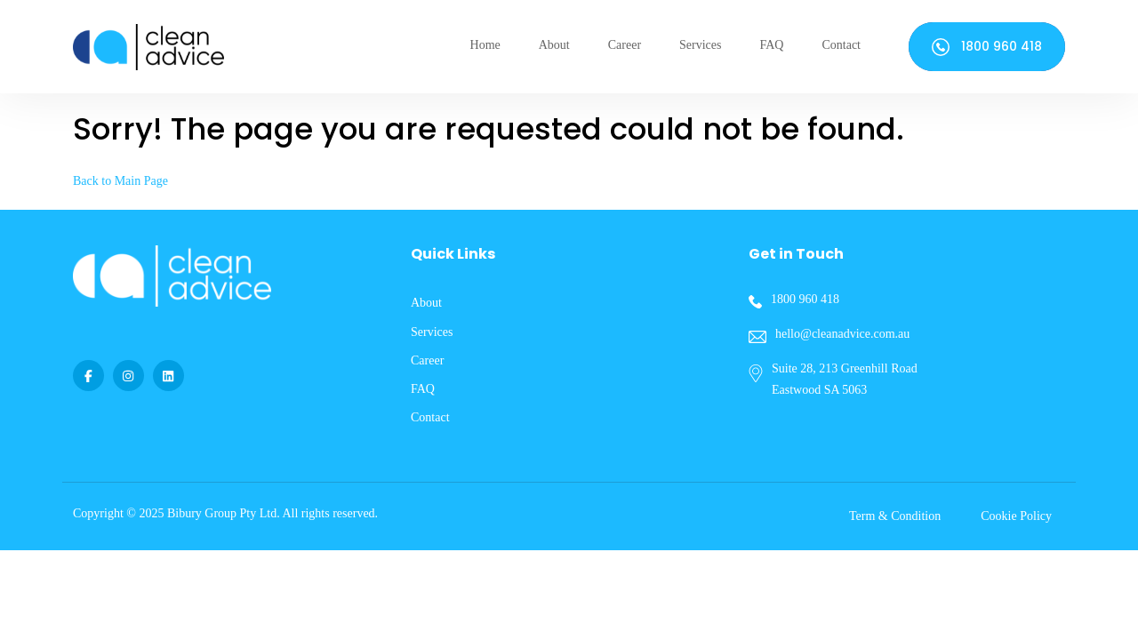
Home (485, 45)
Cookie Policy (1016, 516)
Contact (841, 45)
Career (624, 45)
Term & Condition (895, 516)
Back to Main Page (120, 181)
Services (700, 45)
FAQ (771, 45)
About (554, 45)
